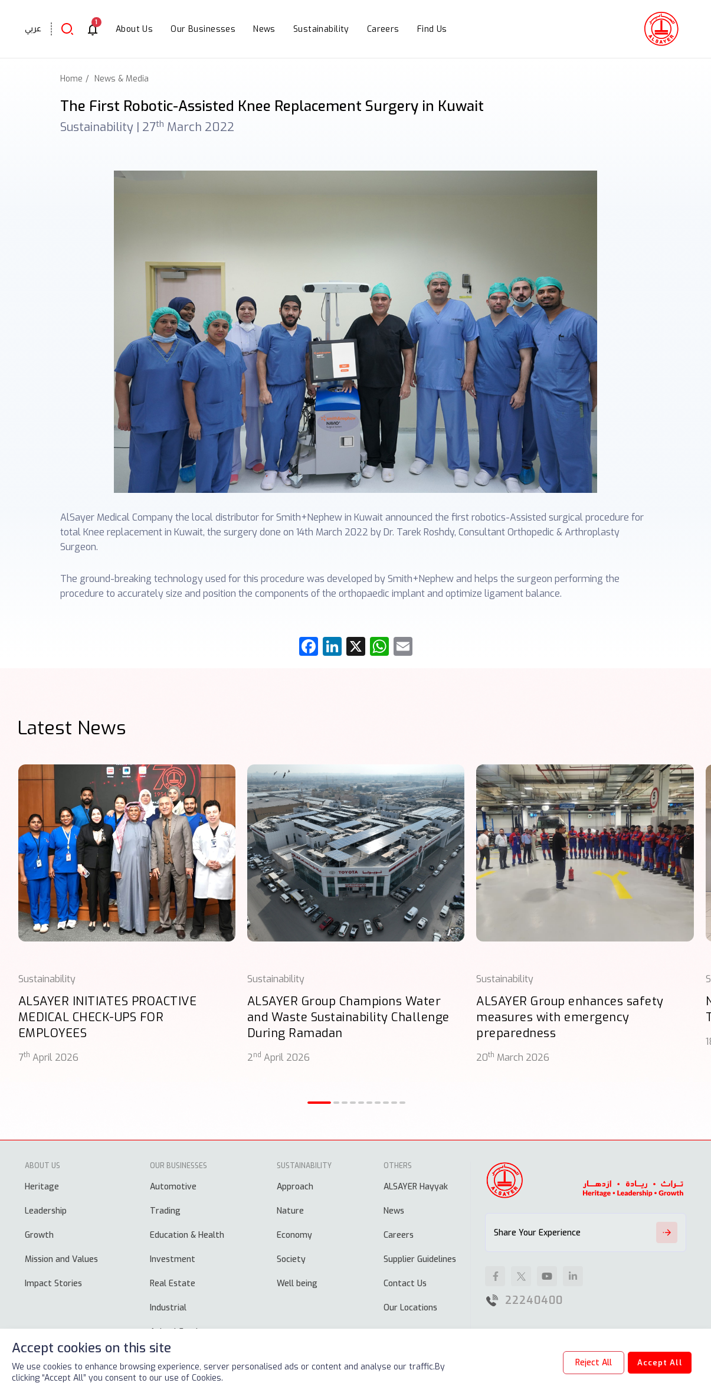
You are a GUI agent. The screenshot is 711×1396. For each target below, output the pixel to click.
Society (291, 1259)
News (394, 1211)
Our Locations (410, 1307)
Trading (165, 1211)
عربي (33, 28)
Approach (295, 1186)
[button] (319, 1102)
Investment (172, 1259)
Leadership (46, 1211)
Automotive (173, 1186)
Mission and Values (61, 1259)
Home (71, 78)
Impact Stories (53, 1283)
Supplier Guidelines (420, 1259)
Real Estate (172, 1283)
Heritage (42, 1186)
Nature (290, 1211)
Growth (39, 1235)
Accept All (656, 1362)
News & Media (121, 78)
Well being (297, 1283)
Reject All (586, 1362)
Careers (399, 1235)
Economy (294, 1235)
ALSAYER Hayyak (416, 1186)
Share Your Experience (585, 1232)
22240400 (534, 1300)
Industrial (168, 1307)
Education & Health (187, 1235)
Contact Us (405, 1283)
